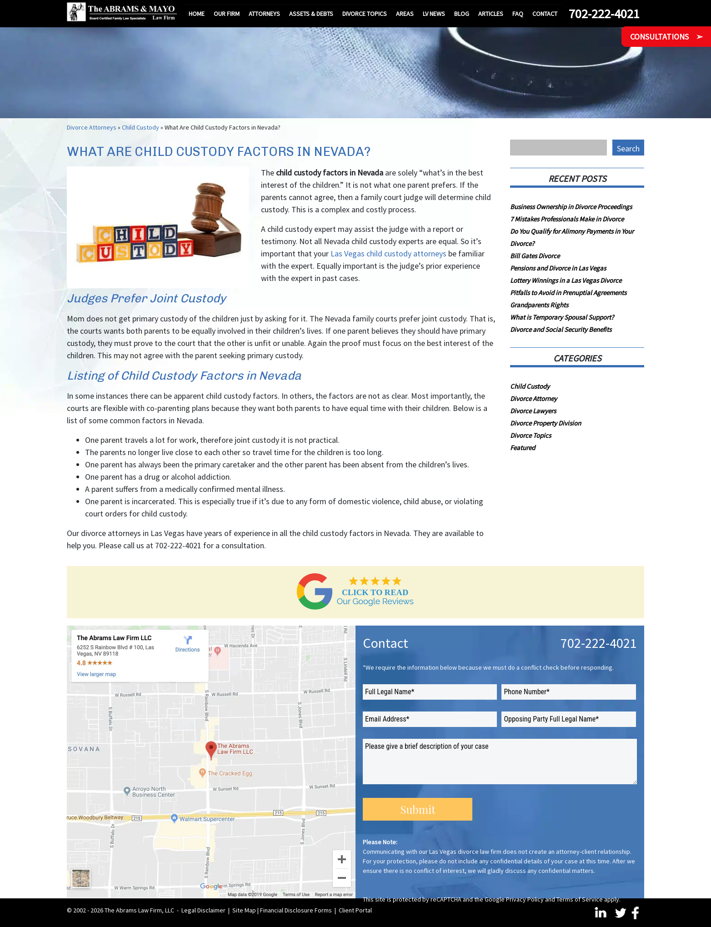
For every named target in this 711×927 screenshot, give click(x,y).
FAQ (517, 14)
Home (197, 14)
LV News (434, 14)
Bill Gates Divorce (535, 255)
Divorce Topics (364, 14)
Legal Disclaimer (203, 910)
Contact (544, 14)
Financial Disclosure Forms (296, 910)
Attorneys (264, 14)
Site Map (244, 910)
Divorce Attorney (533, 398)
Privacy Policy (525, 899)
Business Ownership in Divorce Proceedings (571, 206)
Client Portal (355, 910)
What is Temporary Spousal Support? (562, 317)
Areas (405, 14)
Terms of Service (579, 899)
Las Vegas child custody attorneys (388, 253)
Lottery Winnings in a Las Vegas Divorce (565, 280)
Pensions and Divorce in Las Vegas (558, 268)
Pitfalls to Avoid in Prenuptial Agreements (568, 292)
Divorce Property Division (545, 423)
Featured (522, 447)
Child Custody (140, 127)
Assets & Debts (311, 14)
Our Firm (227, 14)
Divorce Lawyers (533, 410)
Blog (461, 14)
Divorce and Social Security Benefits (560, 329)
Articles (490, 14)
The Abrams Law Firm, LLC (139, 910)
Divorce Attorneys (91, 127)
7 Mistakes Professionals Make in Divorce (567, 219)
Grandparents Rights (539, 305)
